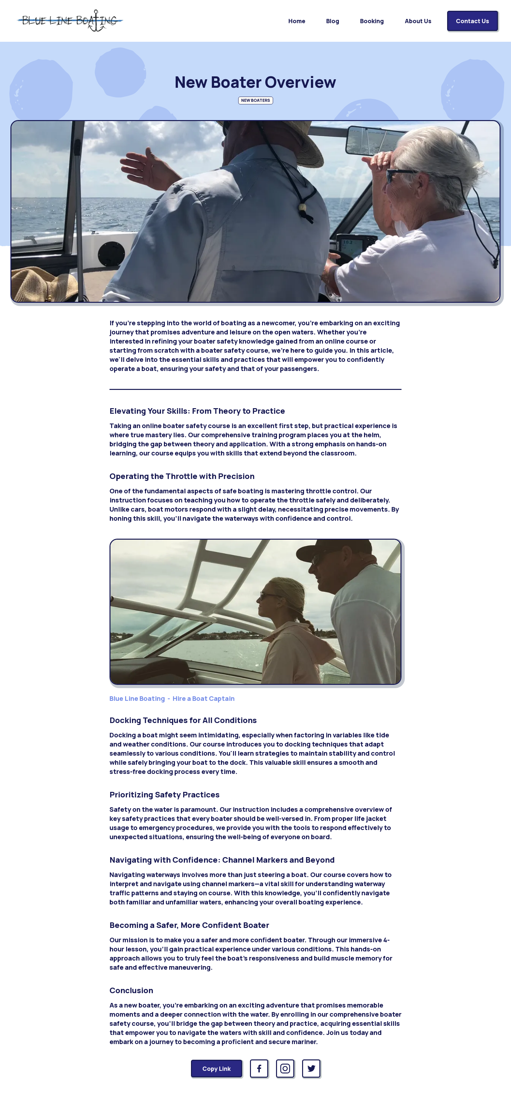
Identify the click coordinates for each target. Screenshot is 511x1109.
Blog (332, 21)
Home (296, 21)
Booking (372, 21)
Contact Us (472, 21)
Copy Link (216, 1068)
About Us (418, 21)
